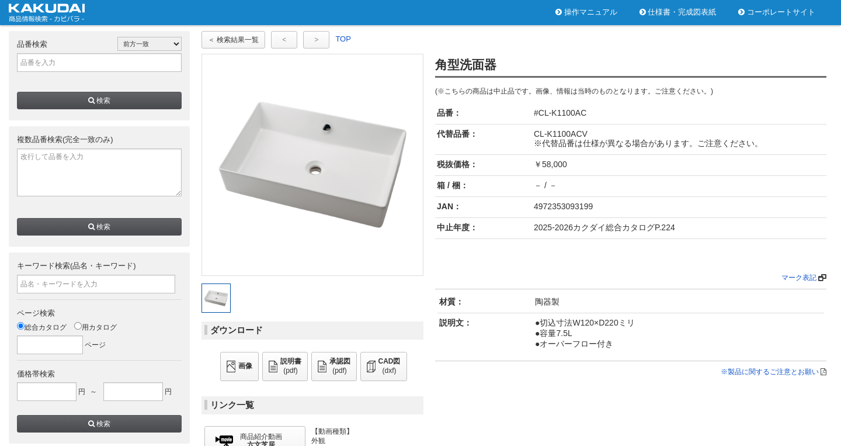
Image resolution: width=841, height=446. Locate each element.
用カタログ (95, 327)
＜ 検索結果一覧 (233, 40)
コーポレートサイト (776, 12)
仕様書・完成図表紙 (678, 12)
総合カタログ (42, 327)
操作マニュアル (586, 12)
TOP (343, 38)
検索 (99, 100)
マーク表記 (798, 278)
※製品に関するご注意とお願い (770, 372)
